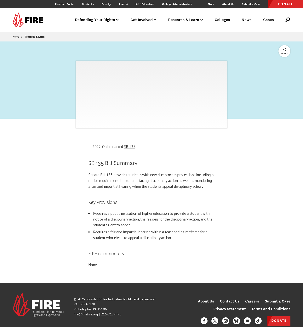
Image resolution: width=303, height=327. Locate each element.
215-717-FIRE (111, 314)
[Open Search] (287, 19)
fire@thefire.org (86, 314)
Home (16, 36)
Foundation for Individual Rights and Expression (121, 299)
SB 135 (129, 146)
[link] (29, 20)
